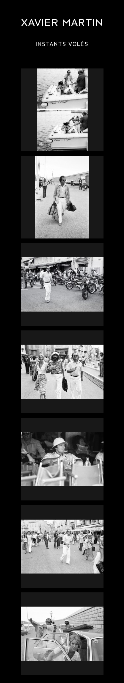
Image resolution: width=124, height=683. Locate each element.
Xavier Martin (62, 22)
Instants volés (62, 44)
